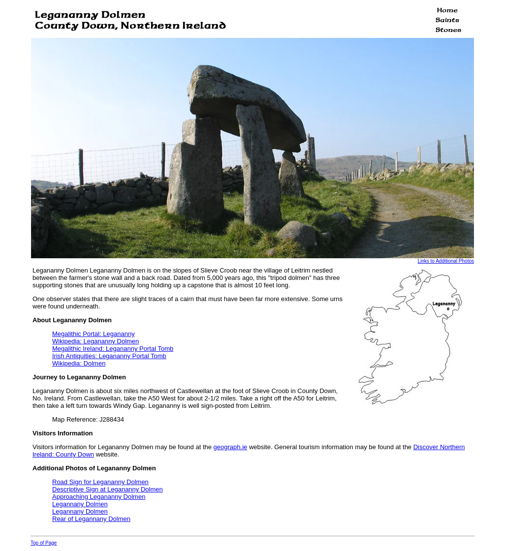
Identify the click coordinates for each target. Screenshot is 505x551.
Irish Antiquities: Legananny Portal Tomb (109, 356)
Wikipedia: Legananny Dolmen (95, 341)
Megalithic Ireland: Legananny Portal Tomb (112, 348)
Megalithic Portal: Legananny (93, 333)
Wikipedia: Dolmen (78, 363)
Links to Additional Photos (445, 261)
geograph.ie (231, 447)
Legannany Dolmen (80, 504)
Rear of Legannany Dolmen (91, 518)
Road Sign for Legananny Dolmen (100, 482)
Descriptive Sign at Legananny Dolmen (107, 489)
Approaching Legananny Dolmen (98, 496)
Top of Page (44, 543)
